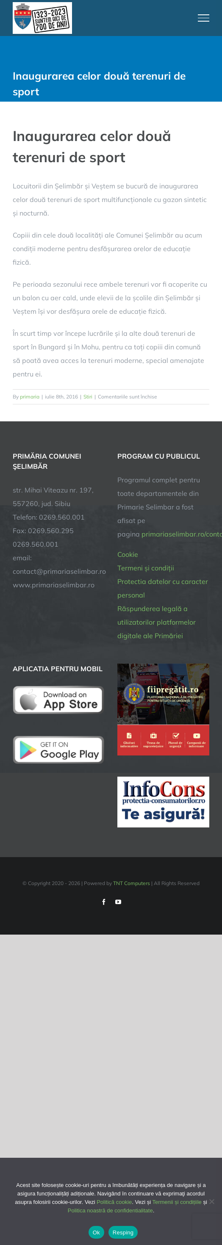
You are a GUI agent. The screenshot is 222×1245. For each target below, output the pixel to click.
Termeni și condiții (145, 568)
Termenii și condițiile (176, 1202)
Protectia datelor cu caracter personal (162, 588)
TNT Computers (131, 883)
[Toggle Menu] (204, 17)
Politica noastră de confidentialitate (110, 1210)
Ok (96, 1232)
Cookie (127, 554)
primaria (29, 396)
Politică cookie (114, 1202)
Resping (123, 1232)
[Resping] (211, 1201)
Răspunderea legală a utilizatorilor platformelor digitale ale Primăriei (156, 622)
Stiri (87, 396)
